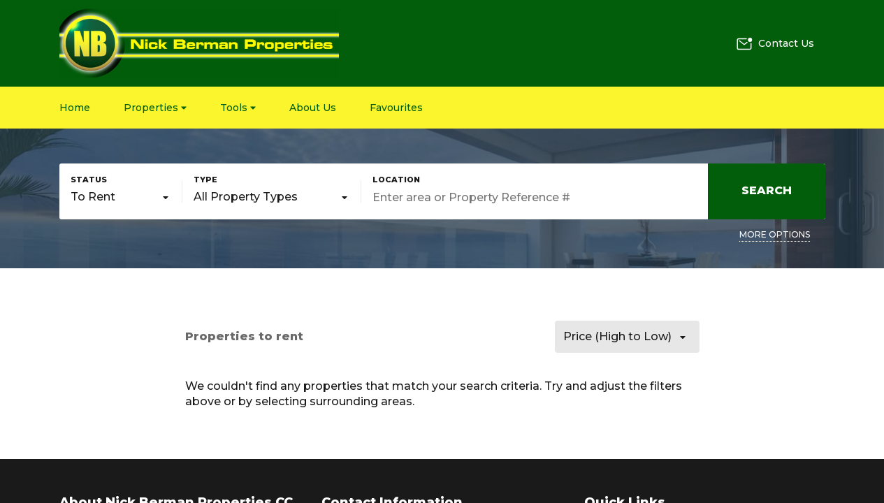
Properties (155, 108)
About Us (312, 107)
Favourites (396, 107)
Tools (238, 108)
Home (74, 107)
